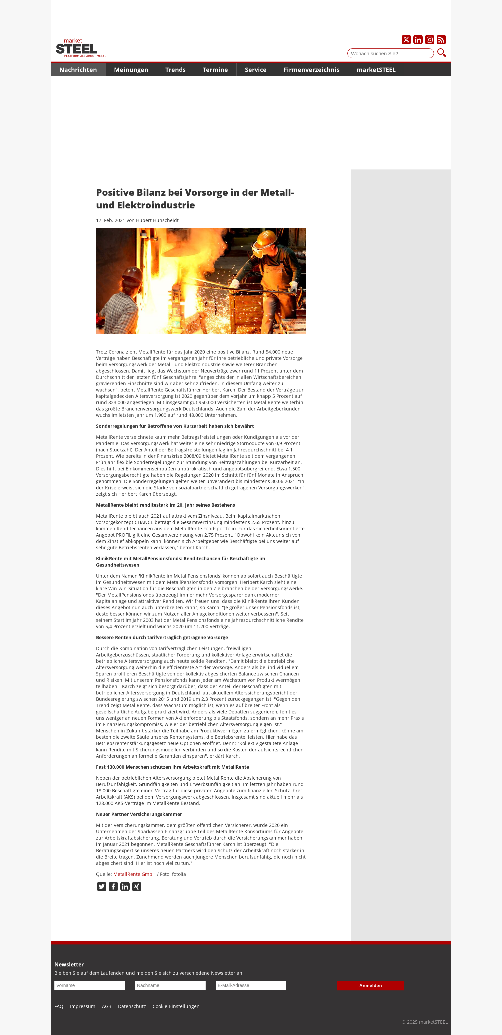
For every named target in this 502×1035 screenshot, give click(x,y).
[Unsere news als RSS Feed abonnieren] (441, 39)
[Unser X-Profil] (406, 39)
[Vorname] (89, 985)
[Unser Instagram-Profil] (429, 39)
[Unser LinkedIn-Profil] (418, 39)
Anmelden (370, 985)
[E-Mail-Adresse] (251, 985)
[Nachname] (170, 985)
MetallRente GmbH (134, 874)
